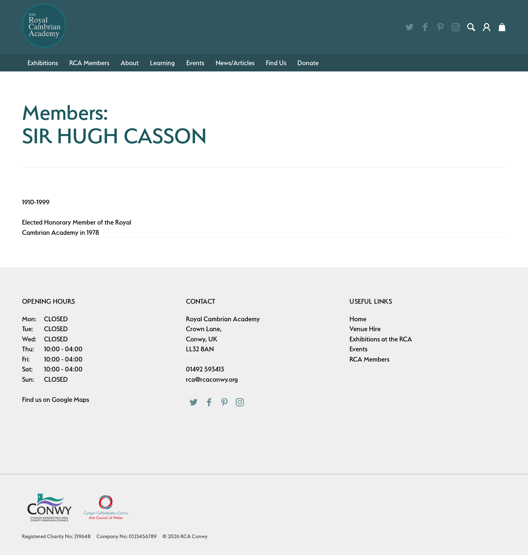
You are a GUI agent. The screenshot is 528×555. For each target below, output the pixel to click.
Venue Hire (365, 329)
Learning (162, 63)
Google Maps (70, 399)
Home (357, 319)
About (130, 63)
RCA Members (89, 63)
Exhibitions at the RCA (380, 339)
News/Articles (235, 63)
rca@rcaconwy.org (212, 379)
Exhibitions (42, 63)
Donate (308, 63)
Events (195, 63)
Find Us (276, 63)
